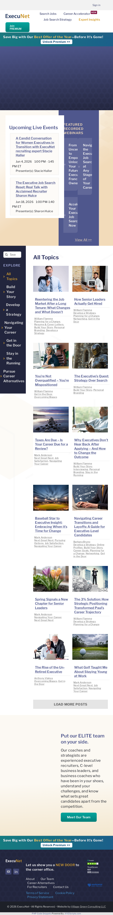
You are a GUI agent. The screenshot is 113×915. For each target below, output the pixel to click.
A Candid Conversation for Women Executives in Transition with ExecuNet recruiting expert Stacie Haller (35, 146)
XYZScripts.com (73, 913)
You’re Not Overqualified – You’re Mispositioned (52, 380)
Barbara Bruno (81, 541)
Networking (80, 318)
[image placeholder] (51, 267)
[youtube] (8, 871)
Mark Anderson (43, 455)
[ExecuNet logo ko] (13, 860)
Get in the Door (43, 394)
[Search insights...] (12, 254)
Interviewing (80, 469)
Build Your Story (43, 327)
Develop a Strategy (84, 312)
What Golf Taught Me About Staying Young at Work (90, 671)
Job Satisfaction (46, 459)
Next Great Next (43, 457)
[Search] (6, 254)
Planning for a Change (47, 321)
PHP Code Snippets (41, 913)
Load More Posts (70, 704)
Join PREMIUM (15, 27)
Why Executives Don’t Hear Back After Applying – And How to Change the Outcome (91, 448)
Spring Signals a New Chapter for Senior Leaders (51, 603)
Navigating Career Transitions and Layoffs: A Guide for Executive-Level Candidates (89, 526)
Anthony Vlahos (43, 678)
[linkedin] (16, 871)
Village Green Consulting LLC (88, 906)
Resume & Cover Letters (49, 324)
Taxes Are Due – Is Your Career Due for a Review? (51, 444)
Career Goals (81, 550)
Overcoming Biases (45, 397)
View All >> (83, 240)
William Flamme (43, 318)
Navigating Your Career (48, 462)
